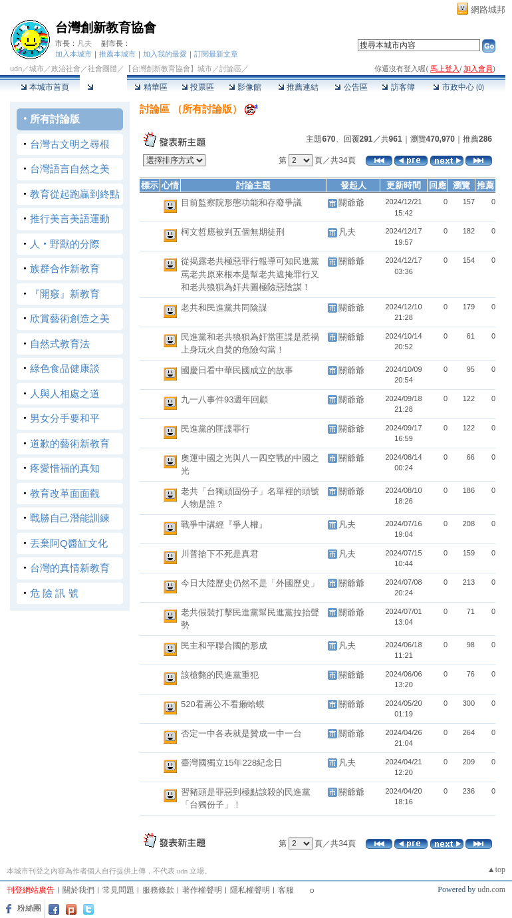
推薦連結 (298, 87)
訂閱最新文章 (216, 54)
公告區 (350, 87)
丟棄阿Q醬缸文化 (69, 543)
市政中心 (458, 87)
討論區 (103, 87)
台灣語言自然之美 (70, 168)
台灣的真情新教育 (70, 567)
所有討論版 (55, 118)
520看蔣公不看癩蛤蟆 (223, 704)
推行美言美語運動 (70, 218)
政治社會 (65, 69)
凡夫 (84, 43)
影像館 (245, 87)
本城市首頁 (45, 87)
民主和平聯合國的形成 (224, 646)
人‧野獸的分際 (65, 243)
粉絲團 (29, 908)
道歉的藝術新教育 (70, 443)
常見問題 (118, 890)
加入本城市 (73, 54)
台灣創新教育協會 (105, 28)
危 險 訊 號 (54, 593)
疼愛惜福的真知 (65, 468)
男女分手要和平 (65, 418)
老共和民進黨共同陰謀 (224, 308)
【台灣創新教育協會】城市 (168, 69)
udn (16, 69)
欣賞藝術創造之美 (70, 318)
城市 (36, 69)
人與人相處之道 (65, 393)
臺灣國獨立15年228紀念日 (232, 763)
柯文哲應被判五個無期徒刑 (233, 232)
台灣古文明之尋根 (70, 144)
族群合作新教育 (65, 268)
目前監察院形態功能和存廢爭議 (241, 203)
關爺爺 (351, 203)
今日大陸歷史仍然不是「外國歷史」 (250, 583)
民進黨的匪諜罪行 (215, 429)
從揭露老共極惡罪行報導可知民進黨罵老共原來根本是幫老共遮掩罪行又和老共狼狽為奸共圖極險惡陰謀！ (250, 274)
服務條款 (158, 890)
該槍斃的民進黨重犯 (220, 675)
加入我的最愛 (165, 54)
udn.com (491, 889)
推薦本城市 (117, 54)
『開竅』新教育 (65, 293)
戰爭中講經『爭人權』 (224, 525)
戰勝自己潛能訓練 (70, 518)
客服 (286, 890)
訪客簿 (398, 87)
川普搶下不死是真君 (220, 554)
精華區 (150, 87)
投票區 (198, 87)
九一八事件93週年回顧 (224, 399)
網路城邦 (488, 10)
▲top (496, 869)
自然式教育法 (60, 343)
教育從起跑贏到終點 (75, 194)
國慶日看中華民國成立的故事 (237, 370)
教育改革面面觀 (65, 493)
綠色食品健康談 (65, 368)
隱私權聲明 (250, 890)
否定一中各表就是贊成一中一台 (241, 733)
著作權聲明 (202, 890)
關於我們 (78, 890)
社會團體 (102, 69)
